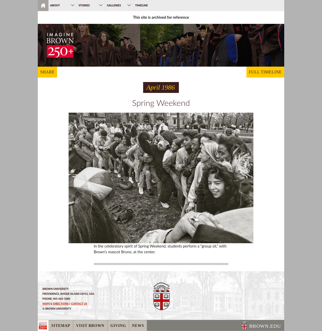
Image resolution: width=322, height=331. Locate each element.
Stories (84, 5)
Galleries (114, 5)
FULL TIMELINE (265, 72)
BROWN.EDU (265, 326)
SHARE (47, 72)
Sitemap (60, 325)
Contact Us (79, 303)
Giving (118, 325)
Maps (46, 303)
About (55, 5)
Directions (61, 303)
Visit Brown (90, 325)
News (138, 325)
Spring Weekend (161, 103)
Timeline (141, 5)
